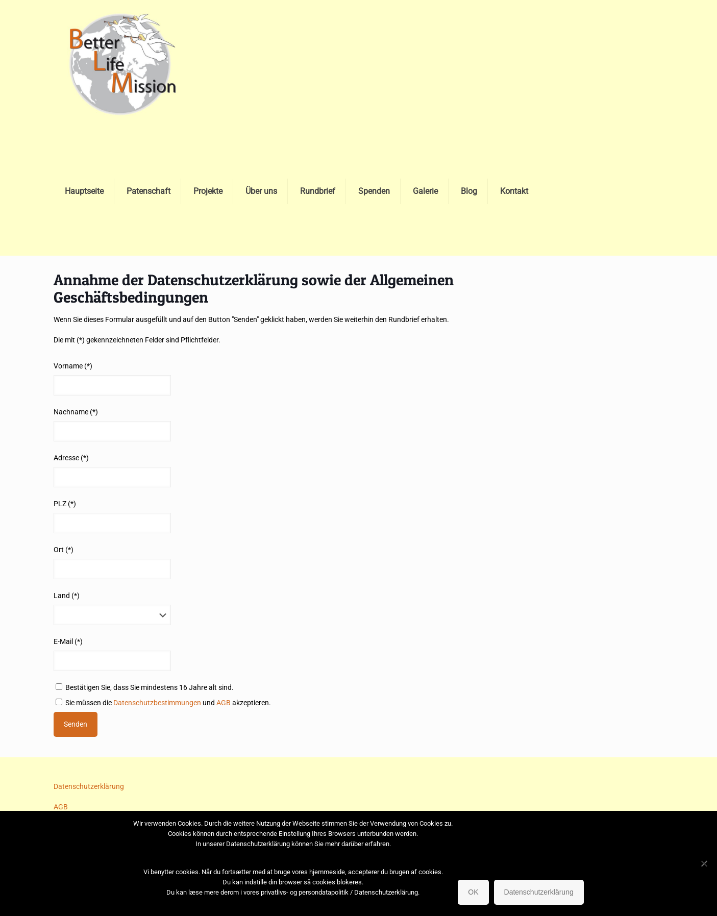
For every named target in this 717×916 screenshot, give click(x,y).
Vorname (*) (73, 366)
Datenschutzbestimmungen (157, 703)
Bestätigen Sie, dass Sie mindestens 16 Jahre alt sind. (145, 687)
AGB (223, 703)
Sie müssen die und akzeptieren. (163, 703)
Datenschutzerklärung (89, 786)
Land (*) (67, 595)
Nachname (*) (76, 412)
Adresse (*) (71, 458)
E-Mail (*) (68, 641)
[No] (704, 863)
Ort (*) (63, 550)
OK (473, 892)
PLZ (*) (65, 504)
